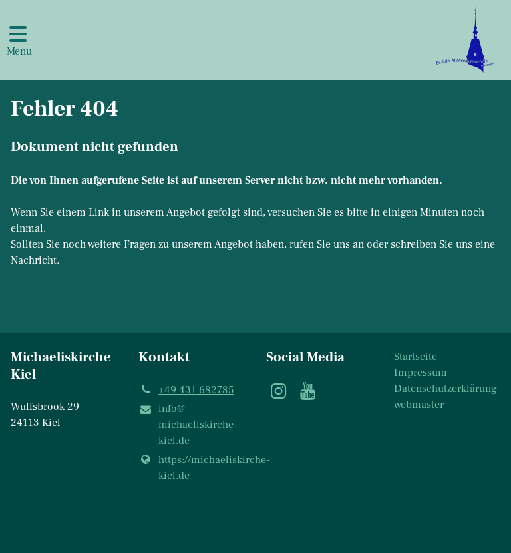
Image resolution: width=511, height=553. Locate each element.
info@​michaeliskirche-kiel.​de (187, 425)
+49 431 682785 (186, 390)
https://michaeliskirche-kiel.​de (191, 468)
